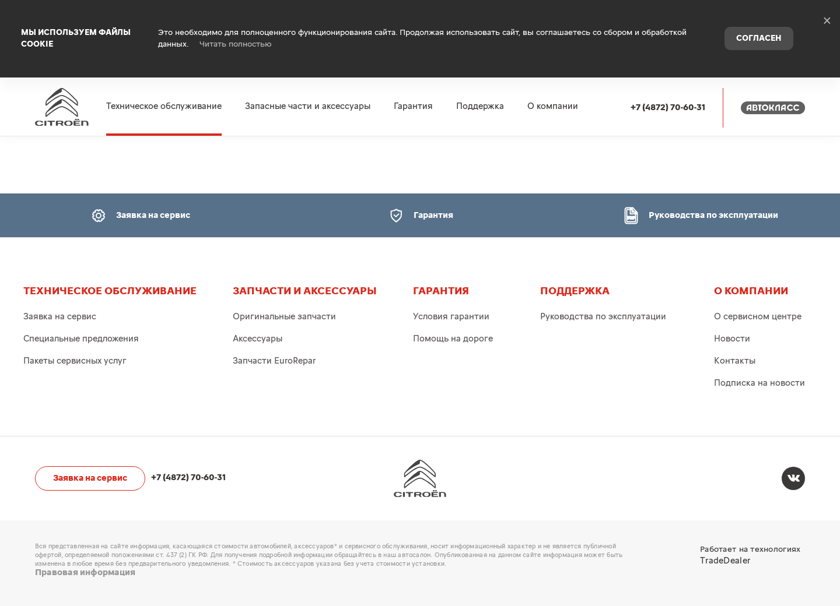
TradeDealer (725, 560)
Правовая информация (85, 572)
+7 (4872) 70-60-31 (668, 76)
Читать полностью (236, 29)
